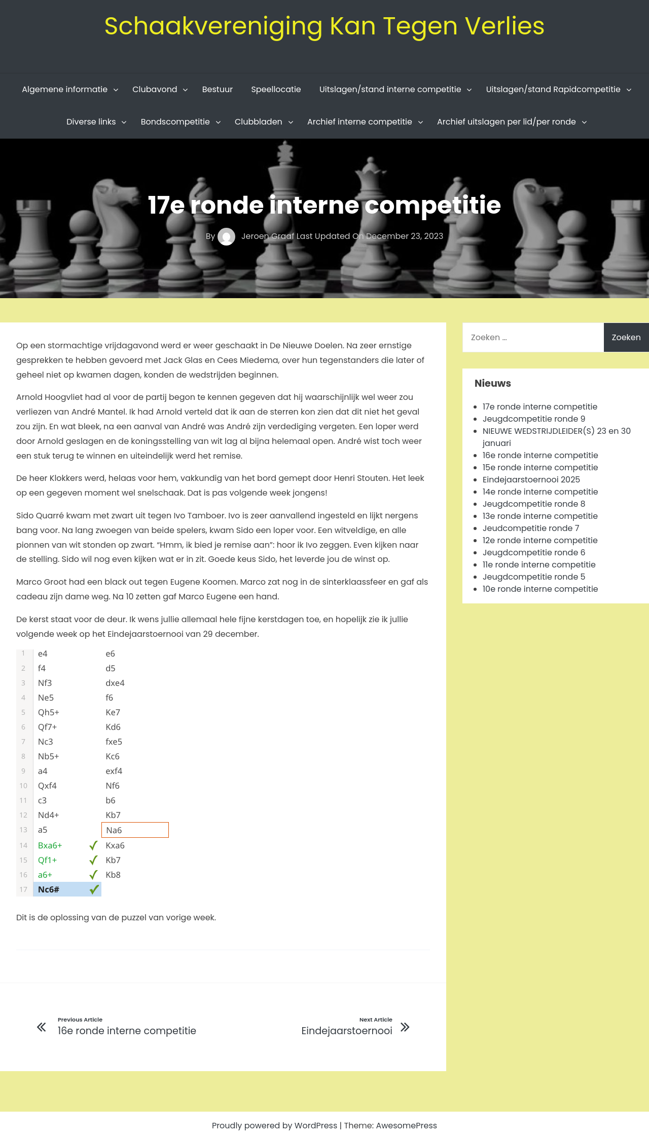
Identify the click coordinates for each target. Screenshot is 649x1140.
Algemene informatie (64, 89)
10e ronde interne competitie (540, 589)
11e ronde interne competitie (539, 565)
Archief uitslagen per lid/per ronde (506, 122)
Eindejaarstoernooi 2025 (531, 479)
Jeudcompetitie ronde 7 (531, 528)
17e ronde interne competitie (540, 407)
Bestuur (217, 89)
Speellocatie (276, 89)
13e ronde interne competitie (540, 516)
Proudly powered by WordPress (276, 1125)
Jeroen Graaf (257, 236)
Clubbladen (258, 122)
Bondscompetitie (175, 122)
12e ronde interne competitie (540, 540)
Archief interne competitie (359, 122)
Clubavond (154, 89)
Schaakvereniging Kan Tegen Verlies (324, 26)
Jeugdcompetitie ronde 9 (534, 419)
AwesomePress (406, 1125)
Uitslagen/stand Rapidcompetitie (553, 89)
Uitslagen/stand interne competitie (390, 89)
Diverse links (91, 122)
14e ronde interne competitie (540, 492)
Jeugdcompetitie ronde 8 (534, 504)
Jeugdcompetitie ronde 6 (534, 552)
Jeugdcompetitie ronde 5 (534, 577)
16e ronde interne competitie (540, 455)
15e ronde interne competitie (540, 467)
